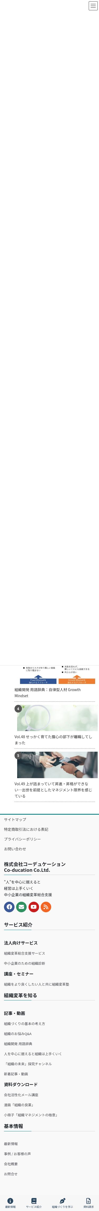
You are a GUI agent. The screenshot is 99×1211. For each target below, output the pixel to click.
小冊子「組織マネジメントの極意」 (31, 1114)
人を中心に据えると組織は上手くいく (33, 1053)
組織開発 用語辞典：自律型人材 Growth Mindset (48, 692)
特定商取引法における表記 (26, 829)
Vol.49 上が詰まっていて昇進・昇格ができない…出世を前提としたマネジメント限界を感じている (53, 790)
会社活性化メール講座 (21, 1094)
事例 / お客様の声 (17, 1153)
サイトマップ (15, 819)
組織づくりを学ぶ (62, 1203)
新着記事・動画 (16, 1073)
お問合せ (11, 1173)
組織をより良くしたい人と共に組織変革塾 (36, 984)
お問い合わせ (15, 848)
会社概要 (11, 1163)
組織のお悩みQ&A (17, 1033)
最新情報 (11, 1143)
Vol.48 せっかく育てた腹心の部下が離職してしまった (53, 739)
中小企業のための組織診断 (24, 963)
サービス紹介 (34, 1203)
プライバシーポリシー (22, 839)
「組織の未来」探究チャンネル (28, 1063)
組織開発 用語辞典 (18, 1043)
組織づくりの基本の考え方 (24, 1023)
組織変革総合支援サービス (24, 953)
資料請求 (88, 1203)
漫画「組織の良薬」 (19, 1104)
